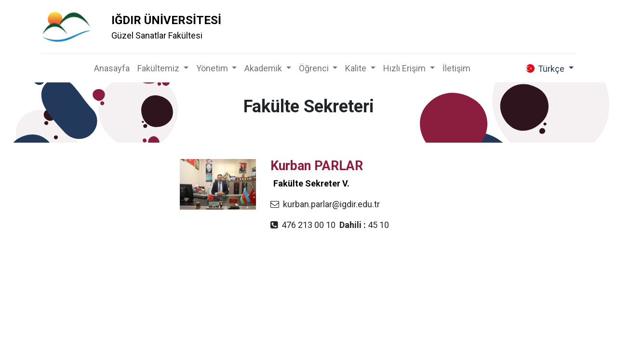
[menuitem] (112, 68)
